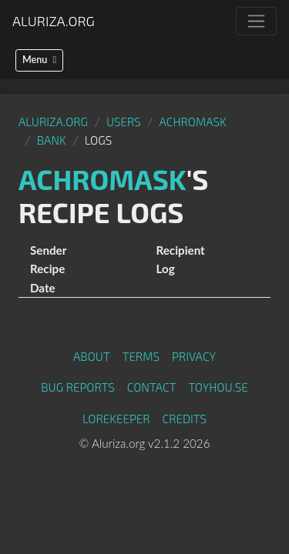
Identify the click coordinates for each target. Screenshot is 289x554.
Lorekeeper (116, 419)
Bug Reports (78, 387)
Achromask (193, 121)
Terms (141, 356)
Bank (51, 140)
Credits (185, 419)
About (91, 356)
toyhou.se (217, 387)
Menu (39, 59)
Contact (151, 387)
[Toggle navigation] (256, 21)
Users (123, 121)
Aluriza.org (53, 20)
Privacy (194, 356)
